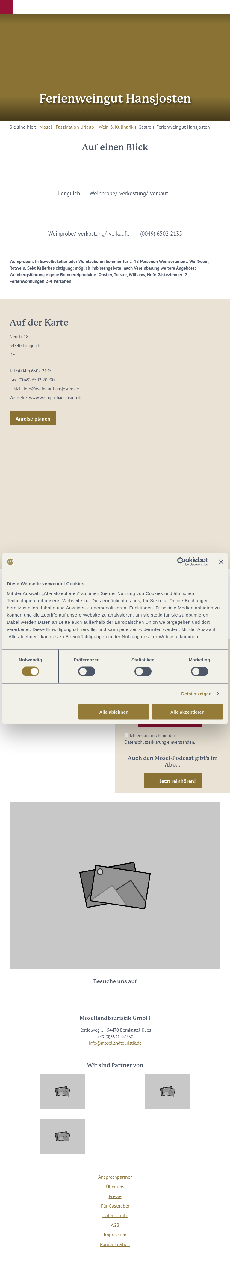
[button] (6, 7)
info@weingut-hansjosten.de (51, 389)
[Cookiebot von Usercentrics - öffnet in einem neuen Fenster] (181, 561)
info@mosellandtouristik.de (115, 1043)
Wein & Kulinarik (116, 127)
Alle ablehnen (113, 711)
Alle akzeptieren (187, 711)
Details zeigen (196, 693)
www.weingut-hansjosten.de (56, 397)
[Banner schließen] (221, 562)
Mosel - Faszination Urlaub (67, 127)
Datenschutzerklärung (145, 742)
